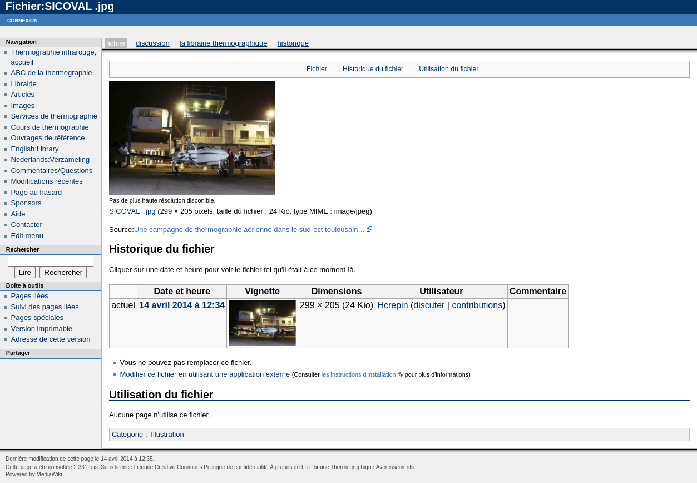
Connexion (22, 20)
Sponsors (26, 203)
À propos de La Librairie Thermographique (322, 467)
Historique (293, 43)
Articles (23, 94)
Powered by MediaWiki (34, 474)
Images (23, 105)
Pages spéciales (37, 317)
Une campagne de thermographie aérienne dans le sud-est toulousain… (249, 229)
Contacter (26, 224)
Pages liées (29, 296)
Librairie (24, 84)
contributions (477, 305)
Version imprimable (42, 328)
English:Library (35, 149)
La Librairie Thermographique (224, 43)
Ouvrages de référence (48, 138)
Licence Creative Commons (168, 467)
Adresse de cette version (51, 339)
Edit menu (27, 235)
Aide (18, 214)
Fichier (116, 43)
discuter (428, 305)
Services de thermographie (54, 116)
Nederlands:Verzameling (50, 159)
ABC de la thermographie (51, 72)
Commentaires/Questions (52, 170)
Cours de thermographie (50, 127)
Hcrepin (392, 305)
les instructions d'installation (359, 374)
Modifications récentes (47, 181)
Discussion (153, 43)
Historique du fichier (373, 69)
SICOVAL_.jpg (132, 211)
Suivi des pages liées (45, 307)
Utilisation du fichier (448, 69)
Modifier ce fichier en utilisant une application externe (205, 374)
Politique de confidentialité (236, 467)
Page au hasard (36, 192)
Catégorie (127, 434)
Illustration (167, 434)
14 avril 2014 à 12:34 (182, 305)
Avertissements (395, 467)
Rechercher (22, 249)
